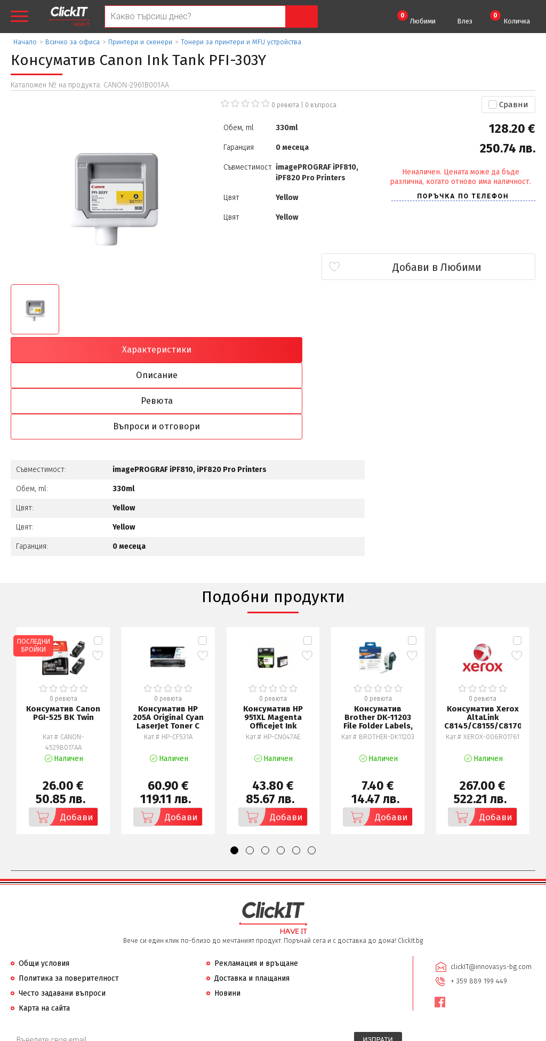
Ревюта (339, 350)
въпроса (320, 105)
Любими (416, 17)
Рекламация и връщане (256, 887)
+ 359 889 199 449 (477, 904)
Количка (510, 17)
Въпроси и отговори (471, 350)
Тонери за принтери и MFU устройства (241, 41)
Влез (464, 21)
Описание (207, 350)
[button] (234, 774)
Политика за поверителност (69, 902)
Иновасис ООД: (216, 1032)
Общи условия (44, 887)
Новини (227, 917)
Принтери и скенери (140, 41)
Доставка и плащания (252, 902)
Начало (25, 41)
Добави (62, 741)
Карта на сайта (44, 931)
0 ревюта (285, 105)
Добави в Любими (472, 267)
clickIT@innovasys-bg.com (490, 890)
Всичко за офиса (72, 41)
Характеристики (75, 350)
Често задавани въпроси (62, 917)
